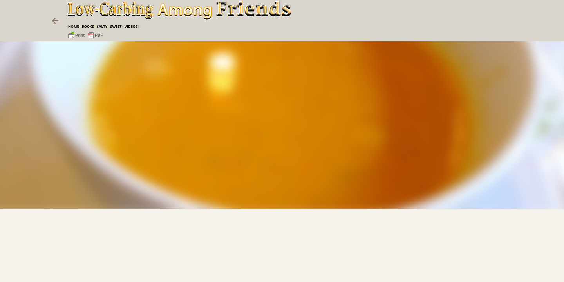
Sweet (115, 26)
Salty (102, 26)
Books (88, 26)
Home (73, 26)
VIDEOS (131, 26)
